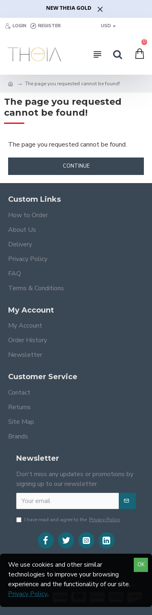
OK (141, 564)
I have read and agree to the (68, 519)
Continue (76, 166)
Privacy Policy (27, 593)
